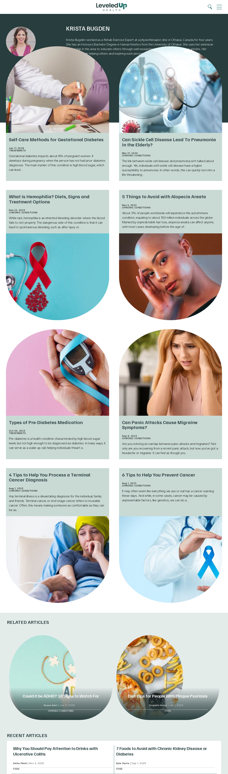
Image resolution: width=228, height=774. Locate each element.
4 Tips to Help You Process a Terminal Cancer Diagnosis (49, 477)
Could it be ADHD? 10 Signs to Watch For (61, 696)
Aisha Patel (20, 763)
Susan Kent (51, 705)
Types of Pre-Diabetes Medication (46, 422)
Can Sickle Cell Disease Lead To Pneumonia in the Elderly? (169, 141)
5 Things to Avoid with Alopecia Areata (164, 196)
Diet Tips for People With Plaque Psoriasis (168, 696)
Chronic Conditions (136, 155)
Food (168, 710)
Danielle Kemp (158, 705)
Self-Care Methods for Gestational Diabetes (56, 139)
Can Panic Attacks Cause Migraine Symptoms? (159, 424)
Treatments (17, 150)
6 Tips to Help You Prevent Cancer (158, 474)
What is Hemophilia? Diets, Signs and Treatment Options (49, 198)
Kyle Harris (122, 763)
